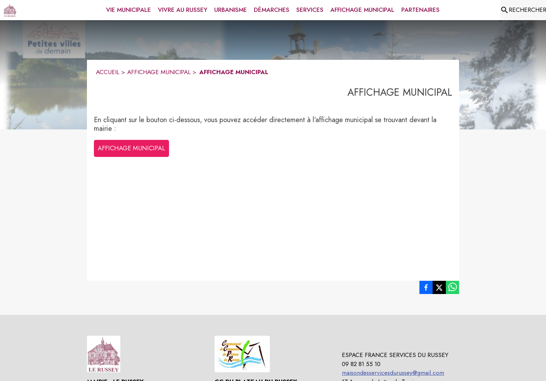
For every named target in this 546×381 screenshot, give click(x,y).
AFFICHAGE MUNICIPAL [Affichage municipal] (159, 72)
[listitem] (426, 289)
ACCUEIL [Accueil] (107, 72)
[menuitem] (128, 8)
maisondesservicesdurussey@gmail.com (393, 372)
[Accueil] (9, 10)
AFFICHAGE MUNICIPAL (131, 148)
